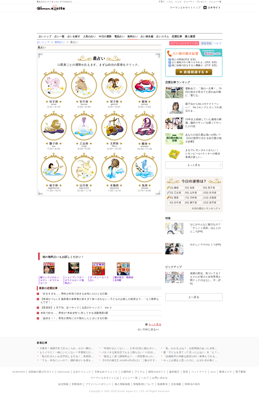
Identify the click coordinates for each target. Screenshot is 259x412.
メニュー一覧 (215, 2)
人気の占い (89, 36)
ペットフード (199, 371)
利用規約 (77, 384)
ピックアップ (173, 266)
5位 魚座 (190, 187)
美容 (185, 371)
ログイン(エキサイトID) (184, 43)
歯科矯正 (174, 371)
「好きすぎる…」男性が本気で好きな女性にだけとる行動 (74, 293)
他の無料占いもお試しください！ (63, 256)
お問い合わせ (160, 377)
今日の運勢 (105, 36)
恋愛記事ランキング (177, 82)
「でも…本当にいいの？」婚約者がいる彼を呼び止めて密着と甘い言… (81, 360)
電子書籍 (240, 371)
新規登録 (206, 43)
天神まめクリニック (106, 371)
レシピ (178, 2)
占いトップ (45, 36)
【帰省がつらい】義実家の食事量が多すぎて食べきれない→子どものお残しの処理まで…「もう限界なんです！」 (100, 301)
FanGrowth (64, 371)
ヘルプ (217, 43)
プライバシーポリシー (98, 384)
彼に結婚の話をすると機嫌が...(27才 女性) (194, 65)
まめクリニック (82, 371)
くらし (170, 2)
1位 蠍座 (174, 187)
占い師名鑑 (147, 36)
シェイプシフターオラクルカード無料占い (74, 280)
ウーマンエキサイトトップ (185, 7)
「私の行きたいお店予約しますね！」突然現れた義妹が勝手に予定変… (81, 356)
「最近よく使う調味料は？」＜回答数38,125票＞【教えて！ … (138, 356)
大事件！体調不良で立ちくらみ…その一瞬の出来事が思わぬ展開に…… (81, 348)
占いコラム (162, 36)
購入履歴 (190, 36)
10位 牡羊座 (210, 192)
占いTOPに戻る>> (148, 329)
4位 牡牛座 (175, 202)
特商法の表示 (192, 384)
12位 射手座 (210, 202)
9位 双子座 (209, 187)
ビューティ (189, 2)
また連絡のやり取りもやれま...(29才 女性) (194, 62)
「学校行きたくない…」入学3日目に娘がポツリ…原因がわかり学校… (142, 348)
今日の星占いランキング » (206, 208)
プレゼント (201, 2)
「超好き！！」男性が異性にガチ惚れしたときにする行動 (74, 318)
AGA (213, 371)
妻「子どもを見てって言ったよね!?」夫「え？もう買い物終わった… (203, 352)
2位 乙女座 (175, 192)
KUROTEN (19, 371)
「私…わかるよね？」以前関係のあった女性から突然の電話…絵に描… (204, 348)
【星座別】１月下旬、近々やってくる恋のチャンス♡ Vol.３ (76, 307)
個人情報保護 (122, 384)
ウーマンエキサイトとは (105, 377)
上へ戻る (193, 297)
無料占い (132, 36)
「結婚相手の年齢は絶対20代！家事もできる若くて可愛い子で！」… (203, 356)
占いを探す (73, 36)
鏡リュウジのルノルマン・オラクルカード (49, 280)
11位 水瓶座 (210, 197)
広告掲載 (176, 384)
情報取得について (143, 384)
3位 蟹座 (174, 197)
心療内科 (126, 371)
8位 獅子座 (191, 202)
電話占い (119, 36)
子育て (162, 2)
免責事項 (162, 384)
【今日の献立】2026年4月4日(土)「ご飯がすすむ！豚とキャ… (137, 360)
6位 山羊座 (191, 192)
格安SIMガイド (157, 371)
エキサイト (214, 7)
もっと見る (155, 324)
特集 (168, 218)
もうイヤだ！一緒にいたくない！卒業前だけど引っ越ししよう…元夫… (81, 352)
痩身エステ (225, 371)
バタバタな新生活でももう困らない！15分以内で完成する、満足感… (141, 352)
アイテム (140, 371)
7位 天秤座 (191, 197)
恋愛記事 (177, 36)
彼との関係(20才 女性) (184, 59)
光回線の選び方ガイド (41, 371)
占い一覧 (59, 36)
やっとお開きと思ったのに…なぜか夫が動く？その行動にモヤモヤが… (204, 360)
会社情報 (63, 384)
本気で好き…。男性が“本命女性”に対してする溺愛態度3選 (74, 312)
